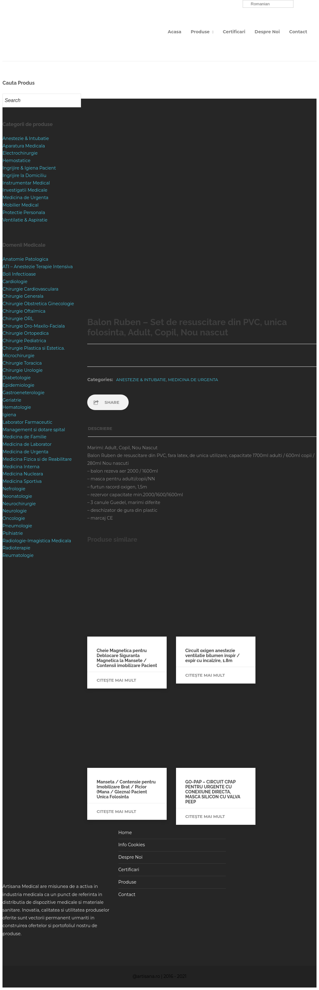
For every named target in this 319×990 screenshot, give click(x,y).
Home (125, 832)
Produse (200, 32)
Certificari (234, 32)
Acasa (175, 32)
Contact (298, 32)
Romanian (257, 4)
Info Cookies (131, 845)
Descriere (100, 428)
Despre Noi (267, 32)
